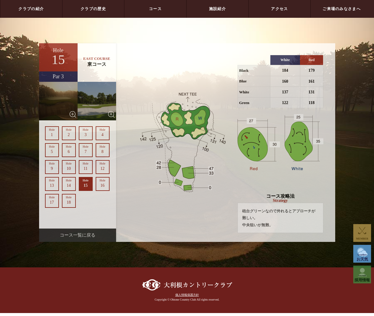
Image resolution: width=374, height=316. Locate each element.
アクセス (279, 9)
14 (68, 183)
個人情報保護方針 (187, 297)
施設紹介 (217, 9)
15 (85, 183)
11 (85, 166)
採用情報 (362, 278)
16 (102, 183)
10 (68, 166)
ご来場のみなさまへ (341, 9)
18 (68, 200)
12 (102, 166)
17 (52, 200)
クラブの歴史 (93, 9)
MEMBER (362, 238)
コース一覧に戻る (77, 235)
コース (155, 9)
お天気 (362, 257)
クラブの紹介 (31, 9)
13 (52, 183)
